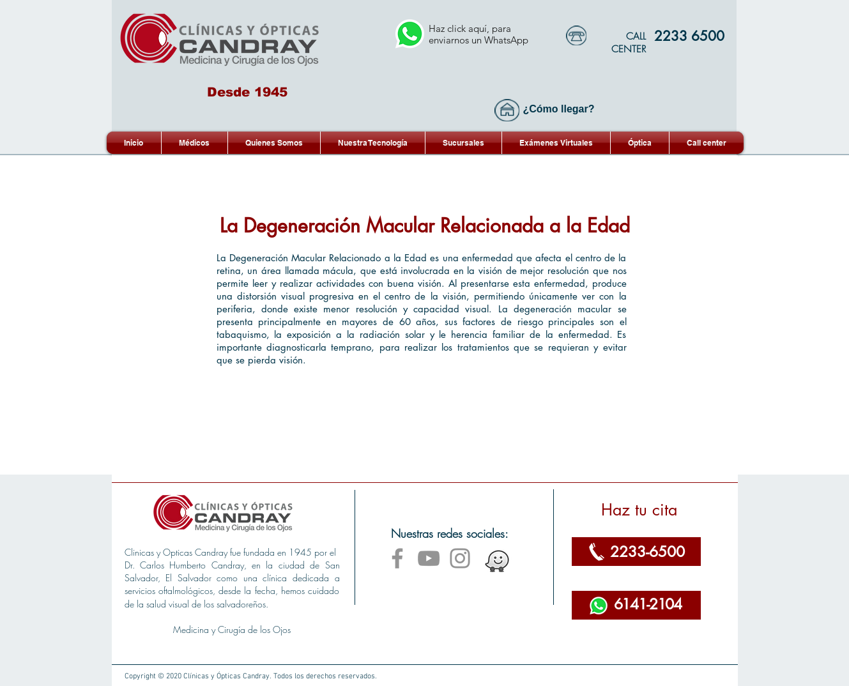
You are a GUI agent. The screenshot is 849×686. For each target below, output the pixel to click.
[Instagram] (460, 558)
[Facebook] (397, 558)
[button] (556, 143)
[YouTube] (428, 558)
